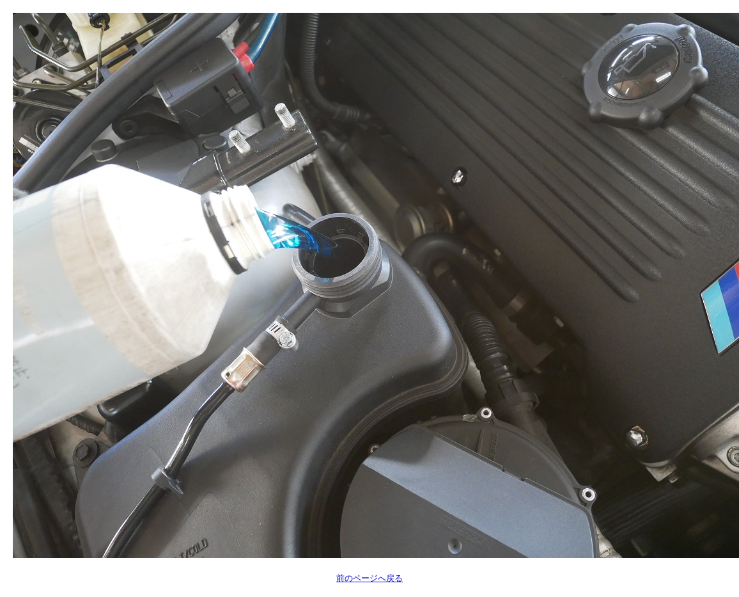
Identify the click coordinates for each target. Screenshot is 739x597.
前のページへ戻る (369, 578)
